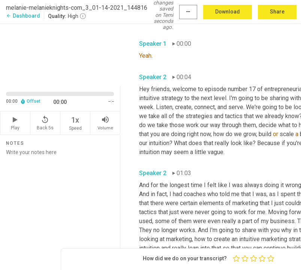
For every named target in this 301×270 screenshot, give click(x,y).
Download (227, 12)
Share (277, 12)
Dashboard (23, 16)
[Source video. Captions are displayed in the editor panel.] (60, 54)
